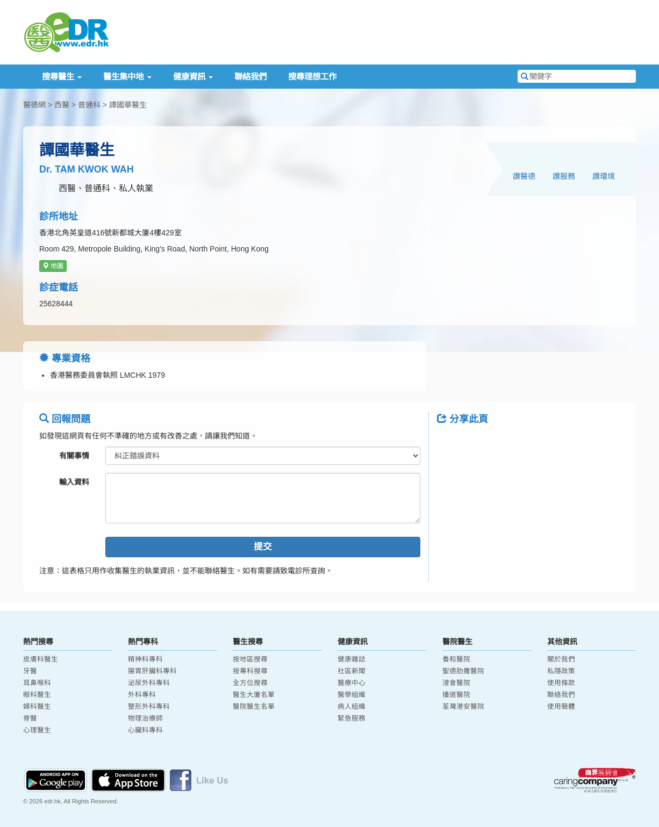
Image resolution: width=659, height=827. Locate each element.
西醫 (61, 104)
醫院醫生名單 (254, 706)
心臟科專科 (145, 730)
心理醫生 (37, 730)
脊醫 (30, 718)
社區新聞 (352, 671)
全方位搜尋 (250, 683)
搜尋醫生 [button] (62, 76)
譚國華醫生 (128, 104)
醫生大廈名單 (254, 695)
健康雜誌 (352, 659)
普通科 (89, 104)
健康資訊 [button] (193, 76)
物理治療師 (145, 718)
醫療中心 (352, 683)
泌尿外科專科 (149, 683)
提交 (263, 547)
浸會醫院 (456, 683)
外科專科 (142, 695)
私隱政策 (561, 671)
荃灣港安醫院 (463, 706)
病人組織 (352, 706)
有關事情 (74, 455)
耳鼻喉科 (37, 683)
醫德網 (34, 104)
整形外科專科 (149, 706)
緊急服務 (352, 718)
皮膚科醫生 (40, 659)
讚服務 (564, 176)
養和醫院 (456, 659)
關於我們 (561, 659)
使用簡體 (561, 706)
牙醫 (30, 671)
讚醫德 (524, 176)
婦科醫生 (37, 706)
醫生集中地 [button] (127, 76)
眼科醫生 (37, 695)
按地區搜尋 (250, 659)
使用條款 (561, 683)
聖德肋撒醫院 (463, 671)
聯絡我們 (250, 76)
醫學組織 (352, 695)
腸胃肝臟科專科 (152, 671)
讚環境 (603, 176)
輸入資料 (74, 482)
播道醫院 (456, 695)
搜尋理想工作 (312, 76)
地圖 (52, 266)
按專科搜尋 (250, 671)
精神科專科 (145, 659)
